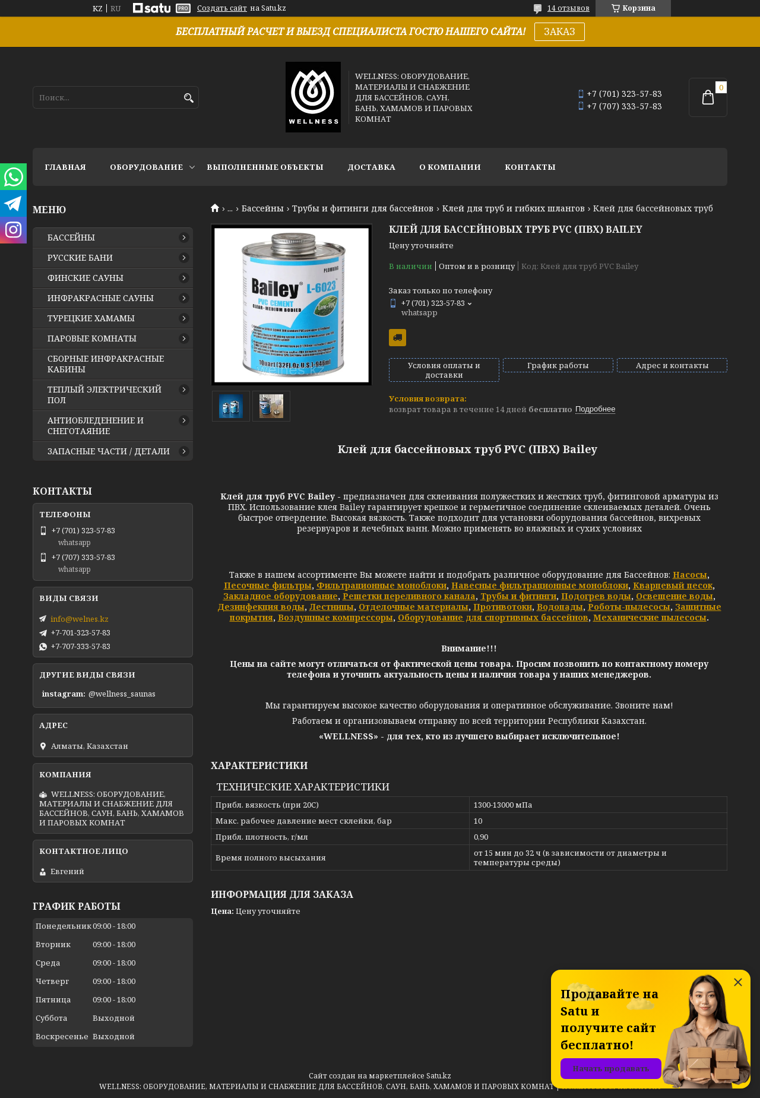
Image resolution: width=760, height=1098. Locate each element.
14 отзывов (568, 8)
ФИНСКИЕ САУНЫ (86, 278)
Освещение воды (674, 596)
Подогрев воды (596, 596)
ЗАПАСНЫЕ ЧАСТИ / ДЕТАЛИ (109, 451)
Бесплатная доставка (397, 337)
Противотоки (502, 606)
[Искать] (188, 98)
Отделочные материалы (413, 606)
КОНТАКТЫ (530, 167)
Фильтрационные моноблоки (381, 585)
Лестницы (331, 606)
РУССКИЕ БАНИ (80, 257)
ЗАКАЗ (559, 31)
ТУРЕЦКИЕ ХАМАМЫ (91, 318)
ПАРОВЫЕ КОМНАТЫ (92, 338)
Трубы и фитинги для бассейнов (362, 208)
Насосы (690, 574)
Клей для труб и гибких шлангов (513, 208)
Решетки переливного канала (409, 596)
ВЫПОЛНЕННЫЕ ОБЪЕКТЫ (265, 167)
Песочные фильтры (268, 585)
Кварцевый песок (672, 585)
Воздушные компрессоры (335, 617)
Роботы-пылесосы (629, 606)
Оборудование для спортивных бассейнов (493, 617)
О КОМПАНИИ (450, 167)
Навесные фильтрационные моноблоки (539, 585)
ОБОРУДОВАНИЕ (146, 167)
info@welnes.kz (79, 619)
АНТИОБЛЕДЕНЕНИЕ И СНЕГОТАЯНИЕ (96, 425)
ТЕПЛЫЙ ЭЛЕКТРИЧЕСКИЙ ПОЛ (105, 395)
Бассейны (263, 208)
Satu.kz (438, 1076)
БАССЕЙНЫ (71, 237)
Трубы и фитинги (518, 596)
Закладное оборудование (280, 596)
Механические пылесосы (650, 617)
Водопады (560, 606)
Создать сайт (222, 8)
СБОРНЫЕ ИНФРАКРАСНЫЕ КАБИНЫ (106, 364)
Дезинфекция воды (261, 606)
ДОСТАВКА (371, 167)
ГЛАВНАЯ (65, 167)
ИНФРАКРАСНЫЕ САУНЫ (101, 298)
